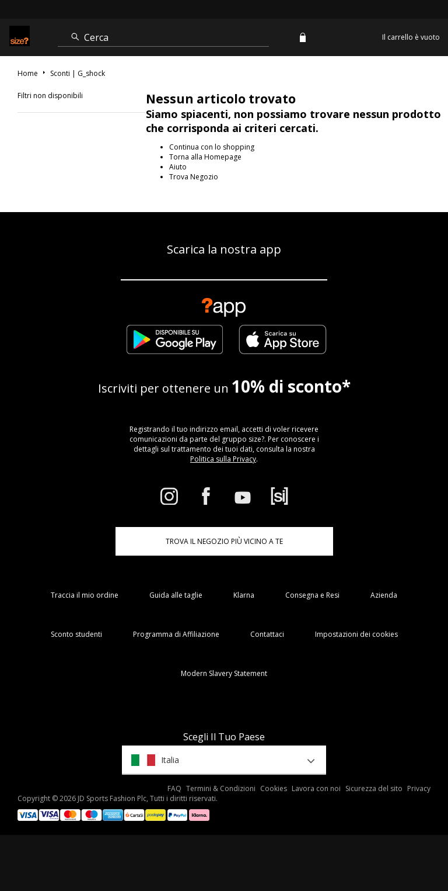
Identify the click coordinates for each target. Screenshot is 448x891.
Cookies (273, 788)
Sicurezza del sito (373, 788)
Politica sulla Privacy (223, 459)
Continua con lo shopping (211, 147)
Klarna (243, 595)
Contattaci (267, 634)
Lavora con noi (316, 788)
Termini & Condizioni (221, 788)
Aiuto (178, 167)
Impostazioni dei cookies (356, 634)
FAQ (174, 788)
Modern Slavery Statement (224, 673)
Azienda (383, 595)
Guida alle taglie (175, 595)
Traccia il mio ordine (84, 595)
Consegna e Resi (312, 595)
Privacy (418, 788)
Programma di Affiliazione (176, 634)
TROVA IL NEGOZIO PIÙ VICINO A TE (224, 541)
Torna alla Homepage (205, 157)
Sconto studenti (76, 634)
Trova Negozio (193, 177)
